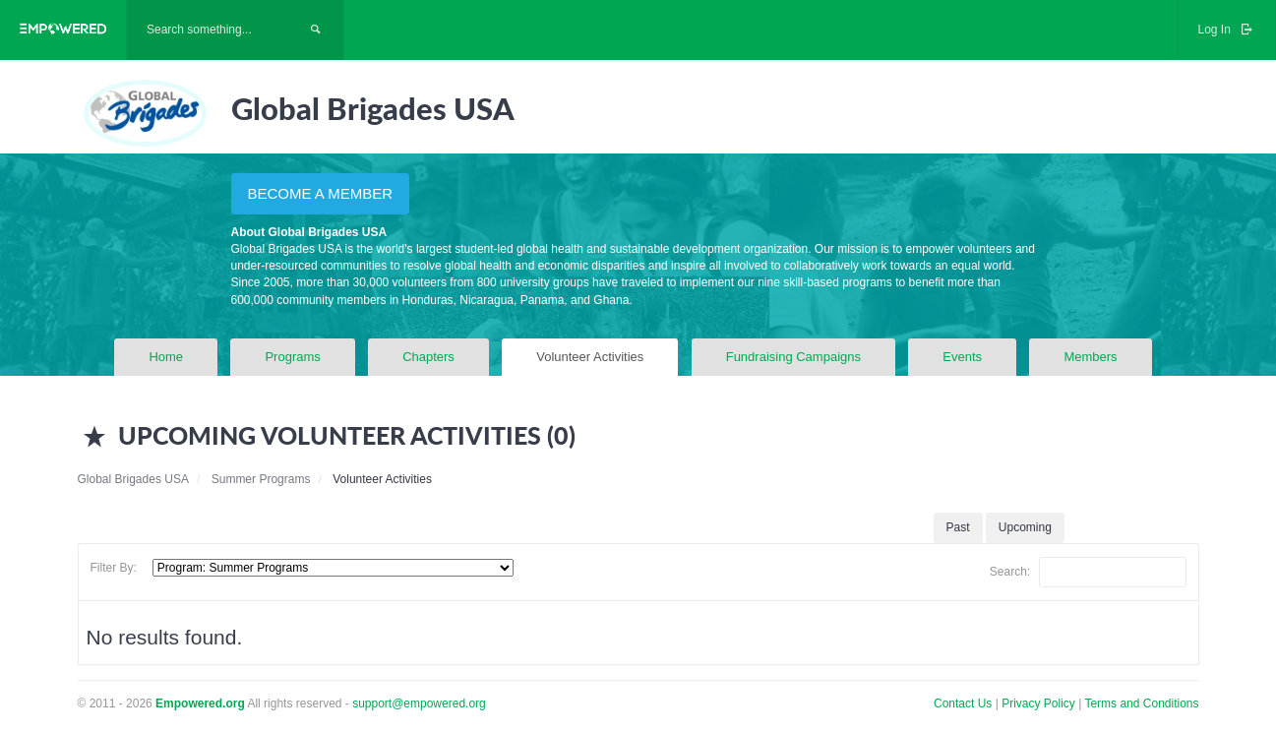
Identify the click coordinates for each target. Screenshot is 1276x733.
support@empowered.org (419, 703)
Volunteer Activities (589, 356)
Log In (1226, 29)
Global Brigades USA (133, 479)
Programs (292, 356)
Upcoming (1025, 527)
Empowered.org (200, 703)
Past (958, 527)
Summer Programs (261, 479)
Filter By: (114, 568)
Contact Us (963, 703)
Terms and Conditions (1141, 703)
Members (1090, 356)
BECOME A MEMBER (321, 193)
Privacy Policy (1040, 703)
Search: (1088, 572)
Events (962, 356)
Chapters (428, 356)
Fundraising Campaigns (793, 356)
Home (166, 356)
